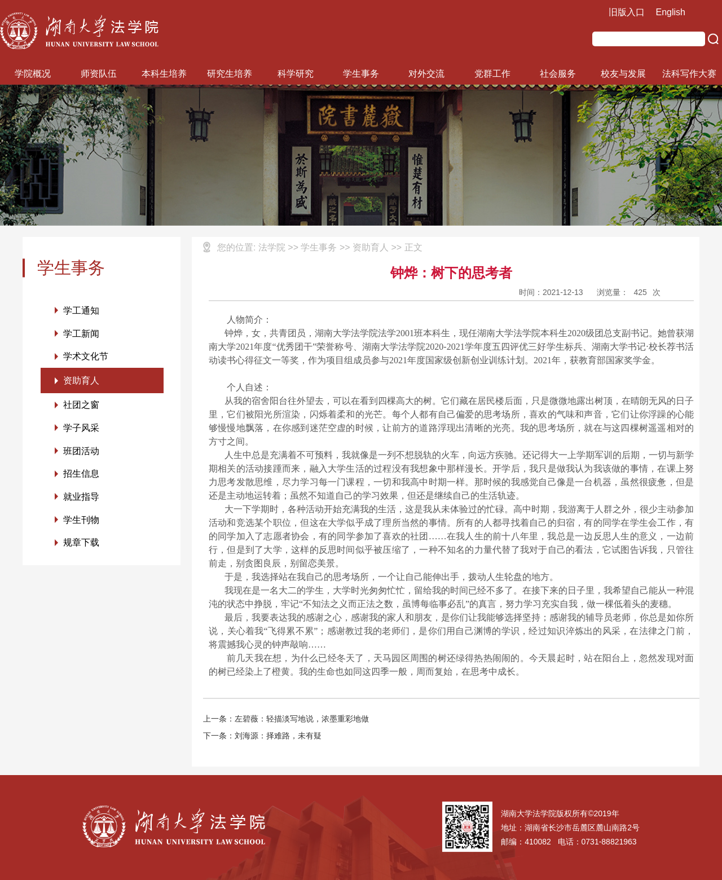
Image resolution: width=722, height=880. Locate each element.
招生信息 (81, 475)
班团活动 (81, 452)
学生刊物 (81, 521)
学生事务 (361, 73)
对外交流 (426, 73)
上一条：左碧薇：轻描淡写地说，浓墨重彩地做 (286, 718)
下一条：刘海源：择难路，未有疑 (262, 735)
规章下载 (81, 544)
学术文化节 (85, 357)
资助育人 (81, 381)
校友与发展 (623, 73)
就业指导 (81, 498)
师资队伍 (99, 73)
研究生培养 (229, 73)
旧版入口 (627, 12)
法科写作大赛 (689, 73)
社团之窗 (81, 406)
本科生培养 (164, 73)
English (670, 12)
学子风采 (81, 429)
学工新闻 (81, 333)
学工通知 (81, 310)
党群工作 (492, 73)
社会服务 (558, 73)
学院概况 (33, 73)
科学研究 (296, 73)
